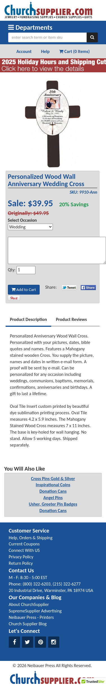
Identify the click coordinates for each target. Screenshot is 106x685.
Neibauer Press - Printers (31, 617)
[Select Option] (30, 227)
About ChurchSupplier (29, 604)
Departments (30, 27)
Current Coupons (24, 544)
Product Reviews (71, 319)
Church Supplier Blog (28, 623)
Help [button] (45, 51)
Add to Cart (24, 289)
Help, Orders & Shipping (31, 537)
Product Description (28, 319)
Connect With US (24, 550)
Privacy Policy (21, 556)
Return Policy (21, 563)
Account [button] (23, 51)
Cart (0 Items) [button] (74, 51)
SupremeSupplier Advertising (35, 611)
